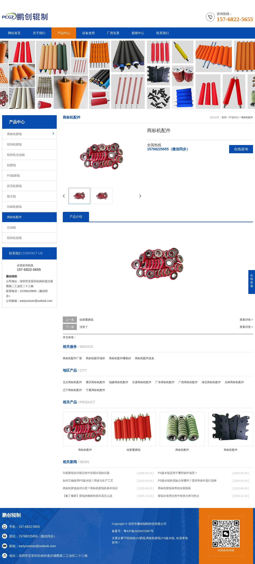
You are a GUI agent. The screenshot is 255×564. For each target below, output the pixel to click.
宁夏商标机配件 (95, 390)
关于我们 (39, 33)
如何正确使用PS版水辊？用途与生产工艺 (88, 480)
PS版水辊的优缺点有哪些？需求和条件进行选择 (187, 480)
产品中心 (63, 33)
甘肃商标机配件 (141, 382)
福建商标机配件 (118, 382)
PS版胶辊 (13, 175)
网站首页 (14, 33)
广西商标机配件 (188, 382)
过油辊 (11, 227)
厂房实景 (113, 33)
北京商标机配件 (72, 382)
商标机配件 (14, 217)
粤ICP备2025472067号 (139, 531)
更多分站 (247, 2)
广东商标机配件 (165, 382)
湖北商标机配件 (211, 382)
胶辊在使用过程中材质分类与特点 (178, 495)
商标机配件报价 (95, 358)
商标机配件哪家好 (120, 358)
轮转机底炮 (14, 237)
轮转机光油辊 (16, 154)
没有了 (84, 326)
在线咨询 (241, 149)
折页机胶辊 (14, 186)
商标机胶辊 (14, 134)
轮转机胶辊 (14, 144)
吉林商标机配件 (234, 382)
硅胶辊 (11, 165)
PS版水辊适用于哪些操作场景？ (177, 472)
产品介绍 (76, 216)
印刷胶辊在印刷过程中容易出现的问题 (86, 472)
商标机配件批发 (144, 358)
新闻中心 (138, 33)
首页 (224, 117)
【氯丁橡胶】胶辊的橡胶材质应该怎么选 (87, 495)
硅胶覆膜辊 (86, 319)
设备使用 (88, 33)
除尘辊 (11, 196)
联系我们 (232, 2)
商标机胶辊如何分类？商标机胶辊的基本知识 (90, 488)
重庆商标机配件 (95, 382)
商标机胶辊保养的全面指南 (174, 488)
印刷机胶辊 (14, 206)
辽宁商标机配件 (72, 390)
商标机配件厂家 (72, 358)
